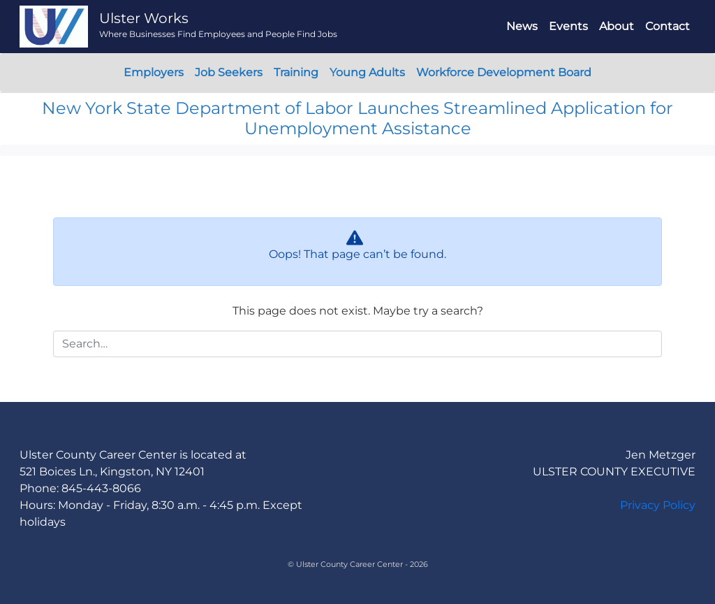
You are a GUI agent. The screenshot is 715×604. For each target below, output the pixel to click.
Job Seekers (229, 72)
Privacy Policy (657, 505)
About (616, 26)
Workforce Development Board (503, 72)
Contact (667, 26)
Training (296, 72)
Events (568, 26)
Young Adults (367, 72)
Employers (154, 72)
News (522, 26)
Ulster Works (144, 18)
